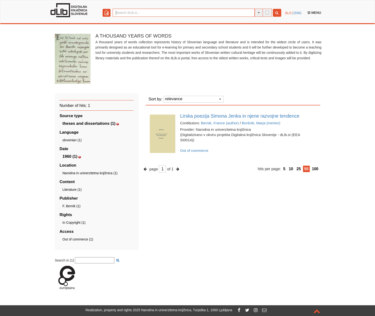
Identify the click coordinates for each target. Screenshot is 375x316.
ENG (297, 13)
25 (299, 169)
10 (291, 169)
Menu (314, 13)
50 (306, 169)
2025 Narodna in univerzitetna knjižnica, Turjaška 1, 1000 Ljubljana (182, 310)
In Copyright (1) (73, 222)
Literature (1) (72, 189)
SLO (288, 13)
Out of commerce (194, 150)
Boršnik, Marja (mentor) (261, 123)
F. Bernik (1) (71, 206)
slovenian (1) (72, 140)
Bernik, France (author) (220, 123)
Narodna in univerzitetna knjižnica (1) (89, 173)
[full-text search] (267, 12)
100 (315, 169)
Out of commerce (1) (77, 239)
